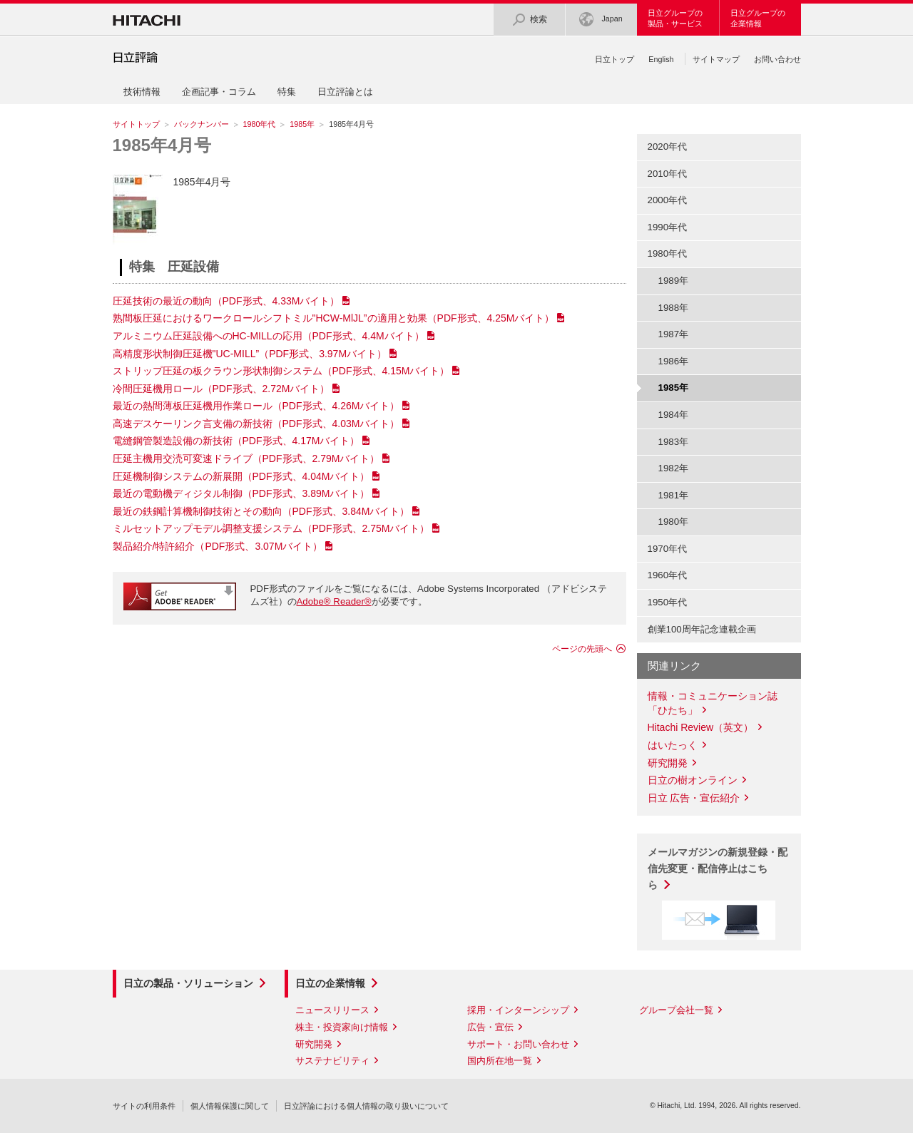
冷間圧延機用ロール (221, 388)
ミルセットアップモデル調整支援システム (271, 528)
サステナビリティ (332, 1060)
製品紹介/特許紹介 (218, 546)
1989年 (673, 280)
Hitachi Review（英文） (701, 727)
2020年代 (668, 146)
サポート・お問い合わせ (518, 1044)
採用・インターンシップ (518, 1010)
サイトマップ (716, 59)
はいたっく (673, 745)
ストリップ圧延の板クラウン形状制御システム (281, 370)
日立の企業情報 (330, 983)
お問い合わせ (777, 59)
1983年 (673, 441)
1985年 (302, 124)
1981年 (673, 495)
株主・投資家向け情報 (341, 1027)
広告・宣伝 (490, 1027)
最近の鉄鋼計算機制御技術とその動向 (261, 511)
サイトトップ (136, 124)
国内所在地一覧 (499, 1060)
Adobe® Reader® (334, 601)
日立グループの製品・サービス (675, 18)
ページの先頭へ (582, 649)
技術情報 (141, 91)
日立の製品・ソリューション (188, 983)
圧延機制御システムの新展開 (241, 476)
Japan (600, 19)
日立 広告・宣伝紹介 (694, 798)
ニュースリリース (332, 1010)
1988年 (673, 307)
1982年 (673, 468)
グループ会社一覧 (676, 1010)
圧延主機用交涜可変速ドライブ (246, 458)
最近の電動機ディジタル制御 (241, 493)
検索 (529, 19)
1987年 (673, 334)
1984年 (673, 414)
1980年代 (259, 124)
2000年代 (668, 200)
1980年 (673, 521)
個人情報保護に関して (229, 1106)
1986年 (673, 361)
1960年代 (668, 575)
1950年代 (668, 602)
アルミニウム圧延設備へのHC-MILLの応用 (268, 336)
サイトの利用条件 (144, 1106)
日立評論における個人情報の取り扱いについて (366, 1106)
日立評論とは (345, 91)
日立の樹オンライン (693, 780)
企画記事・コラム (219, 91)
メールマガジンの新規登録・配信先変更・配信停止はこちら (717, 868)
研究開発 (668, 763)
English (660, 59)
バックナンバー (201, 124)
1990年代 (668, 227)
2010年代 (668, 173)
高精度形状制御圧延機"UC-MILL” (250, 353)
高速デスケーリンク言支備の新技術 (256, 423)
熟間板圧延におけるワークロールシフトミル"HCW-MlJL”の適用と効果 (334, 318)
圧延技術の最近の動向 (226, 301)
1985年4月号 (162, 145)
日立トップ (614, 59)
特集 (286, 91)
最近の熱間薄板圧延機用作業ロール (256, 405)
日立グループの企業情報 (757, 18)
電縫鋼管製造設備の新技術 (236, 440)
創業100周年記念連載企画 (702, 629)
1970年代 (668, 548)
